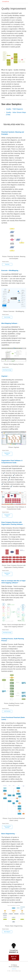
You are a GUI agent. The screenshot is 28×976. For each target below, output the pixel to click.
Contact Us (14, 968)
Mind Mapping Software (9, 323)
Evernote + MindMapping (9, 270)
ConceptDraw (5, 1)
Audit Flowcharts (7, 711)
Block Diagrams (7, 931)
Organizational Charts (7, 454)
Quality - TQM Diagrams (14, 109)
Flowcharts (7, 264)
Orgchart (4, 376)
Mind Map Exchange (7, 370)
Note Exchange (7, 317)
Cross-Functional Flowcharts (7, 827)
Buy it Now (14, 958)
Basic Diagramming (8, 833)
